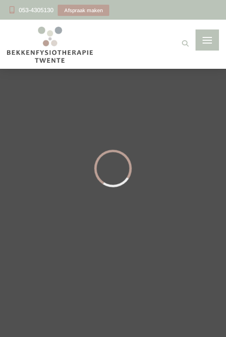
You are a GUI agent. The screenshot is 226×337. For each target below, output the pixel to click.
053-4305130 (36, 10)
